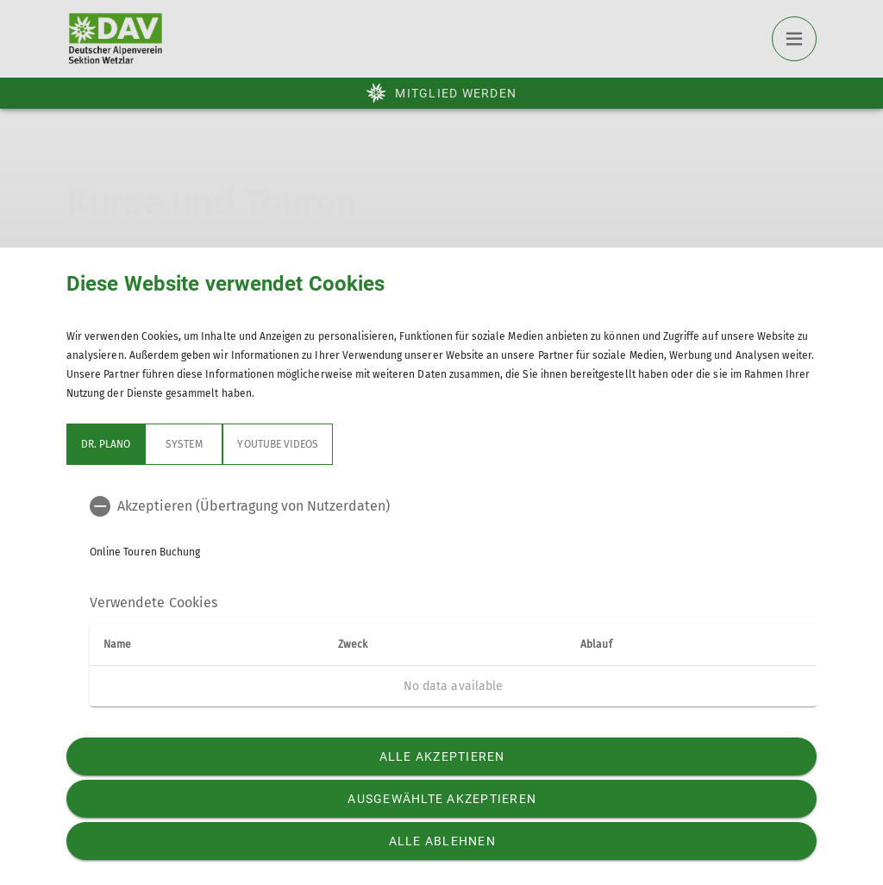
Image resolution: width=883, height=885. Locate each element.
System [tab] (184, 444)
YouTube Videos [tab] (277, 444)
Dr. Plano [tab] (105, 444)
